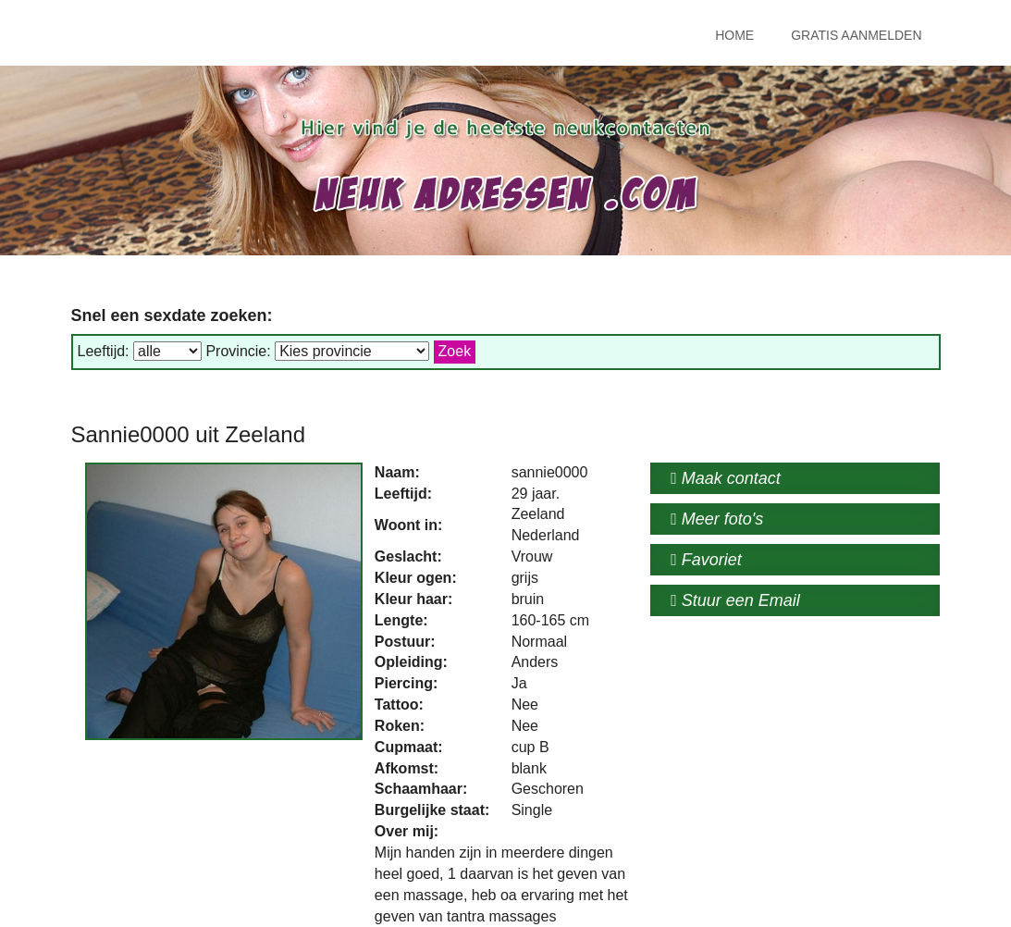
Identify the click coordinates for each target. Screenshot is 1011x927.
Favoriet (706, 559)
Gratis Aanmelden (856, 35)
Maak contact (726, 478)
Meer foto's (717, 519)
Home (734, 35)
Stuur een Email (735, 600)
